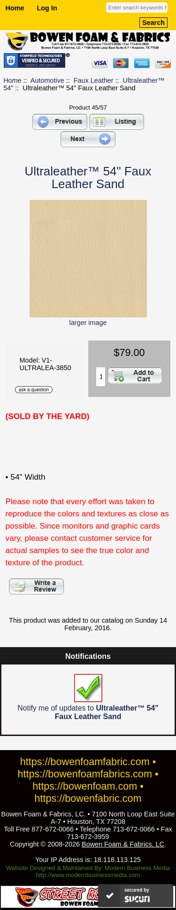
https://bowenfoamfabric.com (85, 762)
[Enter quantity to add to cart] (100, 376)
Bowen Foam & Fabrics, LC (123, 844)
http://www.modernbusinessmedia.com (88, 874)
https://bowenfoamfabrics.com (84, 774)
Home (15, 8)
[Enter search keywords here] (137, 7)
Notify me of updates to (87, 697)
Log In (47, 8)
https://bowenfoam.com (84, 786)
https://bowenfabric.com (88, 798)
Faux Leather (94, 80)
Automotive (47, 80)
